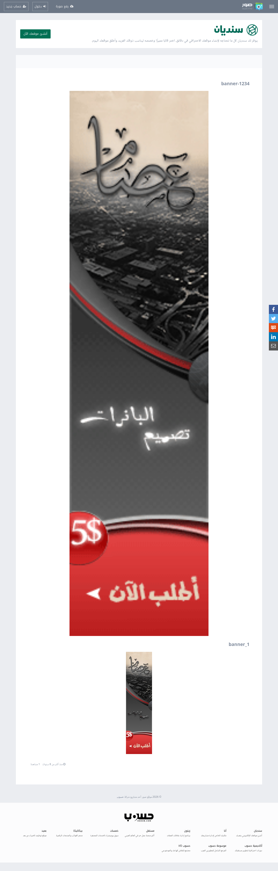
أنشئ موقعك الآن (35, 34)
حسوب (120, 797)
